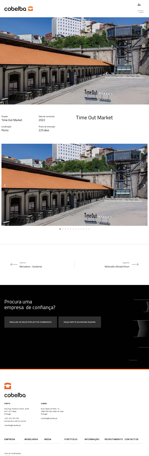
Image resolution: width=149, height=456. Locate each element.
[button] (140, 12)
